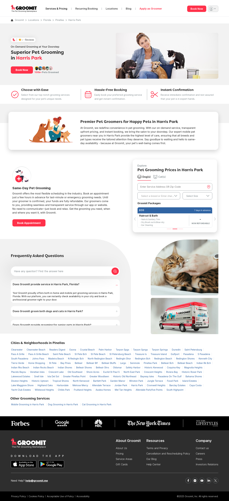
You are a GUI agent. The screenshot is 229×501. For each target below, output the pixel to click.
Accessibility (83, 496)
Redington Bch (143, 358)
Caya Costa (195, 385)
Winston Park (136, 380)
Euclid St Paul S (111, 372)
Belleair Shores (84, 367)
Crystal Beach (87, 349)
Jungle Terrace (155, 380)
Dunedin (176, 349)
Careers (200, 453)
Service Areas (124, 459)
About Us (121, 448)
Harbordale (63, 385)
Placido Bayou (19, 372)
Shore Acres (93, 372)
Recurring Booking (86, 8)
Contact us (202, 448)
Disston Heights (19, 380)
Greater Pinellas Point (74, 376)
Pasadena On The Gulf (170, 376)
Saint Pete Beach (62, 354)
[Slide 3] (180, 229)
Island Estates (189, 380)
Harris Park (74, 19)
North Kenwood (81, 380)
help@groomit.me (36, 480)
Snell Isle (39, 376)
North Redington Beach (100, 358)
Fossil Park (173, 380)
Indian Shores (65, 367)
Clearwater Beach (36, 349)
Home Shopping (37, 363)
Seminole (135, 363)
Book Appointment (29, 223)
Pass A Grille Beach (38, 354)
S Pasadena (204, 354)
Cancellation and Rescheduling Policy (168, 453)
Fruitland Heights (83, 389)
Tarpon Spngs (140, 349)
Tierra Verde (18, 363)
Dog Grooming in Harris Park (63, 404)
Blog (128, 8)
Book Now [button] (22, 70)
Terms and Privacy (157, 448)
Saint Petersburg (193, 349)
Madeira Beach (56, 358)
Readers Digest (57, 349)
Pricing (119, 453)
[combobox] (158, 195)
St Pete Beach (98, 354)
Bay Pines (65, 363)
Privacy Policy (18, 496)
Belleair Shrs (103, 367)
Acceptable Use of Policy (60, 496)
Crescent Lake (56, 372)
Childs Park (64, 389)
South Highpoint (175, 389)
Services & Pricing (56, 8)
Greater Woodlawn (100, 376)
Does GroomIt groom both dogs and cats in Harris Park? (48, 311)
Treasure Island (159, 354)
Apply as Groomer (150, 8)
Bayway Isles (147, 376)
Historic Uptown (40, 380)
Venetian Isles (37, 372)
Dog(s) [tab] (144, 177)
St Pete (53, 363)
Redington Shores (185, 358)
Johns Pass (38, 358)
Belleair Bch (167, 363)
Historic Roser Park (192, 372)
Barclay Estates (177, 385)
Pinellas (59, 19)
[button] (213, 8)
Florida (47, 19)
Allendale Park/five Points (149, 389)
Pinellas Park (151, 363)
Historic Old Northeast (125, 376)
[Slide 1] (169, 229)
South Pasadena (20, 358)
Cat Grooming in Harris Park (96, 404)
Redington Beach (163, 358)
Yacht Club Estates (21, 389)
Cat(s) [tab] (159, 177)
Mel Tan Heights (123, 389)
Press (199, 459)
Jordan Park (121, 385)
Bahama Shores (193, 376)
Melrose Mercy (81, 385)
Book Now (197, 8)
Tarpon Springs (160, 349)
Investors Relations (207, 464)
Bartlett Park (100, 380)
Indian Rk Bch (204, 363)
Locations (112, 8)
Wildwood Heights (45, 389)
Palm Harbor (105, 349)
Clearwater (17, 349)
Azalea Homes (103, 389)
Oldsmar (117, 367)
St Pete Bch (81, 354)
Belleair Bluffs (109, 363)
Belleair (79, 363)
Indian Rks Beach (20, 367)
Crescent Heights (153, 372)
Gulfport (175, 354)
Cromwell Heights (156, 385)
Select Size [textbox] (192, 196)
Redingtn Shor (124, 358)
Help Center (153, 464)
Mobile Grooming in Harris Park (28, 404)
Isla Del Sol (54, 376)
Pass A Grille (18, 354)
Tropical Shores (60, 380)
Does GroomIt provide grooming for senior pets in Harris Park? (52, 324)
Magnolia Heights (193, 367)
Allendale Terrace (101, 385)
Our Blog (151, 459)
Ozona (73, 349)
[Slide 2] (175, 229)
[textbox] (158, 196)
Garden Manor (118, 380)
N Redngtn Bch (76, 358)
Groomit (19, 19)
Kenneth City (205, 358)
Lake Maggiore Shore (22, 385)
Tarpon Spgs (123, 349)
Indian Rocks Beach (44, 367)
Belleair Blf (92, 363)
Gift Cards (122, 464)
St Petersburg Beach (120, 354)
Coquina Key (174, 367)
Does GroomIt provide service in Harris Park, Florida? (46, 284)
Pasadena (188, 354)
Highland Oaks (45, 385)
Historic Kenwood (154, 367)
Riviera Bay (172, 372)
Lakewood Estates (21, 376)
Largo (123, 363)
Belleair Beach (185, 363)
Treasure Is (141, 354)
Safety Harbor (133, 367)
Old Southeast (75, 372)
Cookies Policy (36, 496)
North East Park (132, 372)
